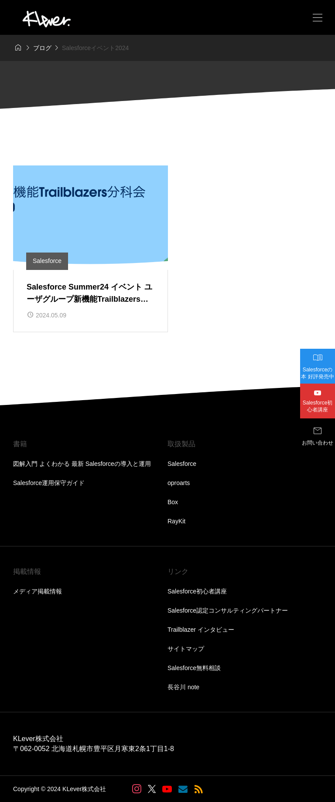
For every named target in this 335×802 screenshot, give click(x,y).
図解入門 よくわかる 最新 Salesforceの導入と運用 (82, 463)
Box (173, 502)
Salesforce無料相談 (194, 667)
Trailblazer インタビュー (201, 629)
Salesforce (182, 463)
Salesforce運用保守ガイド (49, 482)
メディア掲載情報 (37, 591)
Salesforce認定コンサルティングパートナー (228, 610)
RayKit (176, 521)
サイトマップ (186, 648)
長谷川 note (183, 687)
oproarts (179, 482)
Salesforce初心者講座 (197, 591)
